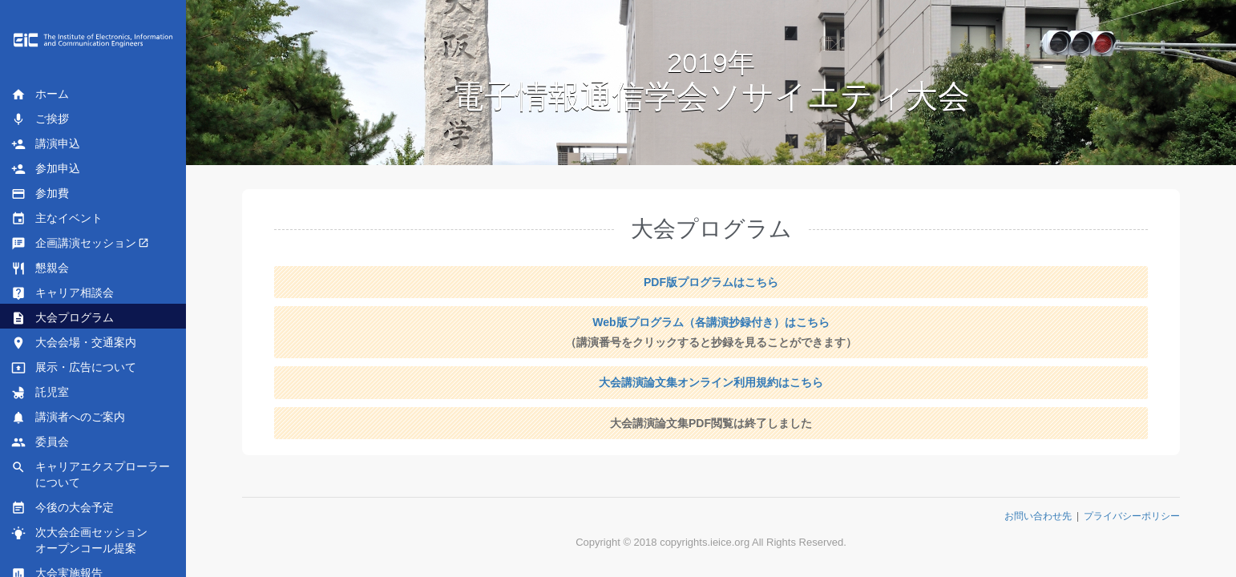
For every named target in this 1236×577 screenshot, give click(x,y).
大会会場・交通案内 (73, 343)
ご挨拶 (40, 119)
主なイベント (57, 219)
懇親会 (40, 268)
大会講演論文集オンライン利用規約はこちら (711, 382)
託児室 (40, 392)
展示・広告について (73, 368)
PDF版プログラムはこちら (711, 282)
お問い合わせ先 (1038, 516)
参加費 (40, 194)
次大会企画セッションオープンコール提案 (79, 540)
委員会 (40, 442)
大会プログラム (62, 318)
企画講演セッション (73, 243)
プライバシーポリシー (1132, 516)
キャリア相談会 (62, 293)
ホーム (40, 94)
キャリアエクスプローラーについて (90, 474)
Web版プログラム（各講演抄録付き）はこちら (710, 322)
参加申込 (45, 169)
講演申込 (45, 144)
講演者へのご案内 (68, 417)
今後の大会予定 (62, 508)
